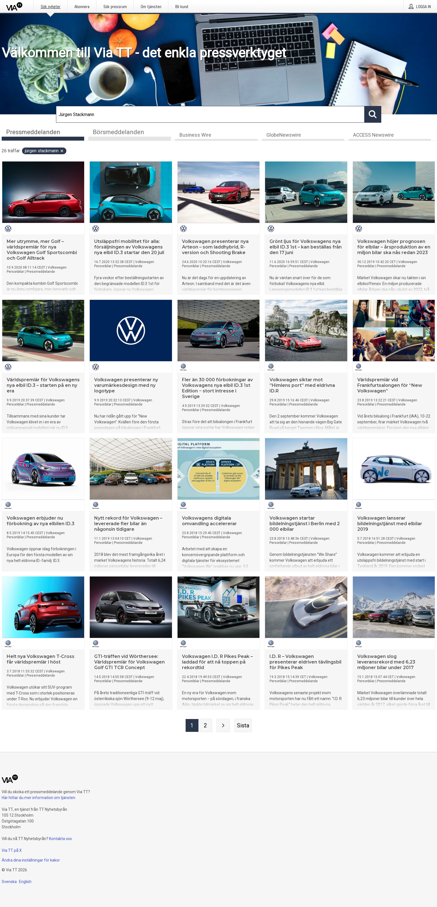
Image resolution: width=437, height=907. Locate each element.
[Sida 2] (205, 726)
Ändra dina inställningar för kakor (31, 860)
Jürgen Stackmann (44, 151)
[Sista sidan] (243, 726)
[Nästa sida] (223, 726)
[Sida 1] (192, 726)
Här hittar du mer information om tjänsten (38, 797)
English (25, 881)
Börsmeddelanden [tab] (118, 132)
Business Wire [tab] (195, 135)
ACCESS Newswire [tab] (373, 135)
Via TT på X (12, 850)
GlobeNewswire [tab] (283, 135)
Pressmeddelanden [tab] (33, 132)
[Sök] (210, 114)
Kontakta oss (60, 838)
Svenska (9, 881)
